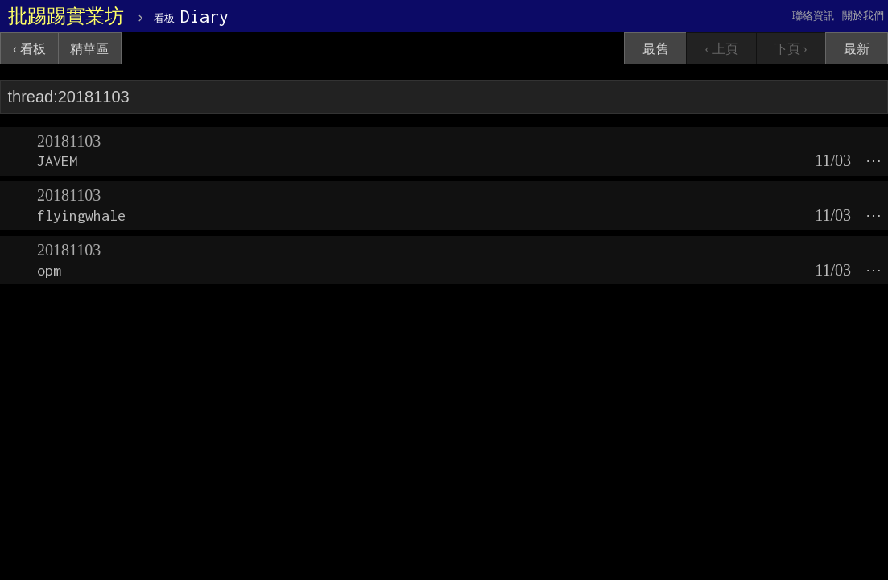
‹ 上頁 (720, 49)
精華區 (89, 49)
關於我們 (863, 15)
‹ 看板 (29, 49)
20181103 (69, 141)
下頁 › (790, 49)
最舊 (655, 49)
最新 (856, 49)
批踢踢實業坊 (66, 16)
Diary (191, 16)
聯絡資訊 (813, 15)
